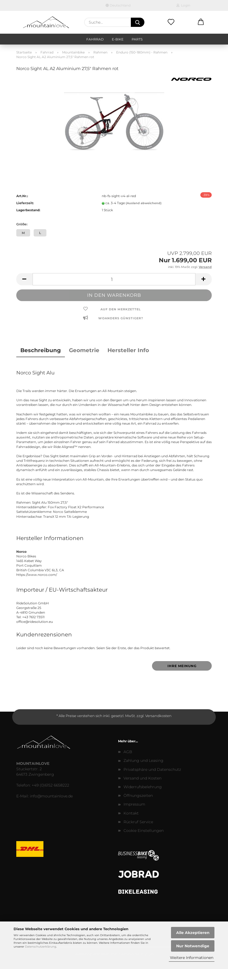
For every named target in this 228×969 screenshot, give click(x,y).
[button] (201, 22)
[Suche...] (137, 22)
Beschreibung (40, 350)
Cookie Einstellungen (143, 830)
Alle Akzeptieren (193, 932)
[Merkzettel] (171, 22)
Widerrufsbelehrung (142, 786)
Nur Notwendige (192, 945)
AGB (127, 751)
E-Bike (117, 39)
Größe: (21, 224)
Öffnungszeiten (138, 795)
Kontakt (131, 813)
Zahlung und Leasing (143, 760)
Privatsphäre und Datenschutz (152, 769)
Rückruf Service (138, 821)
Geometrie (84, 350)
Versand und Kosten (142, 778)
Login (183, 5)
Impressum (134, 804)
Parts (137, 39)
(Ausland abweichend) (144, 203)
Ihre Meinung (182, 666)
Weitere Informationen (191, 957)
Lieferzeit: (25, 203)
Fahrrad (95, 39)
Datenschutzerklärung (40, 946)
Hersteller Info (128, 350)
